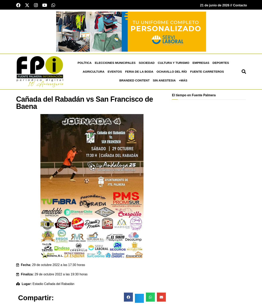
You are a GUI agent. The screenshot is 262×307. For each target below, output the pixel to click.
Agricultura (94, 71)
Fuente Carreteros (207, 71)
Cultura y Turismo (173, 63)
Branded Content (134, 80)
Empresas (200, 63)
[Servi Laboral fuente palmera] (131, 31)
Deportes (220, 63)
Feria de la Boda (139, 71)
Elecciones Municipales (115, 63)
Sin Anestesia (164, 80)
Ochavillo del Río (171, 71)
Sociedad (146, 63)
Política (85, 63)
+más (183, 80)
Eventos (115, 71)
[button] (244, 72)
